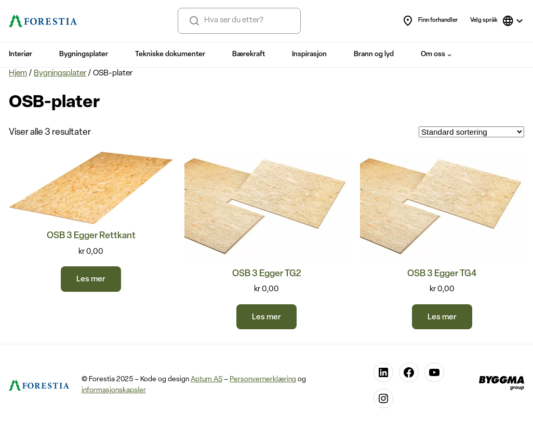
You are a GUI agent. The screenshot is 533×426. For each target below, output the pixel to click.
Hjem (18, 73)
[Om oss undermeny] (449, 55)
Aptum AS (206, 379)
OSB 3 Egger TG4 (441, 273)
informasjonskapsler (114, 390)
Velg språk (484, 20)
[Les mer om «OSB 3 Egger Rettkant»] (91, 279)
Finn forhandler (430, 21)
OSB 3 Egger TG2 (266, 273)
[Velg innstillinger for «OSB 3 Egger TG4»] (442, 317)
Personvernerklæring (263, 379)
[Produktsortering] (471, 131)
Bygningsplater (60, 73)
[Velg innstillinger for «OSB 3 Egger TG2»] (266, 317)
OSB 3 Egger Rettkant (91, 235)
